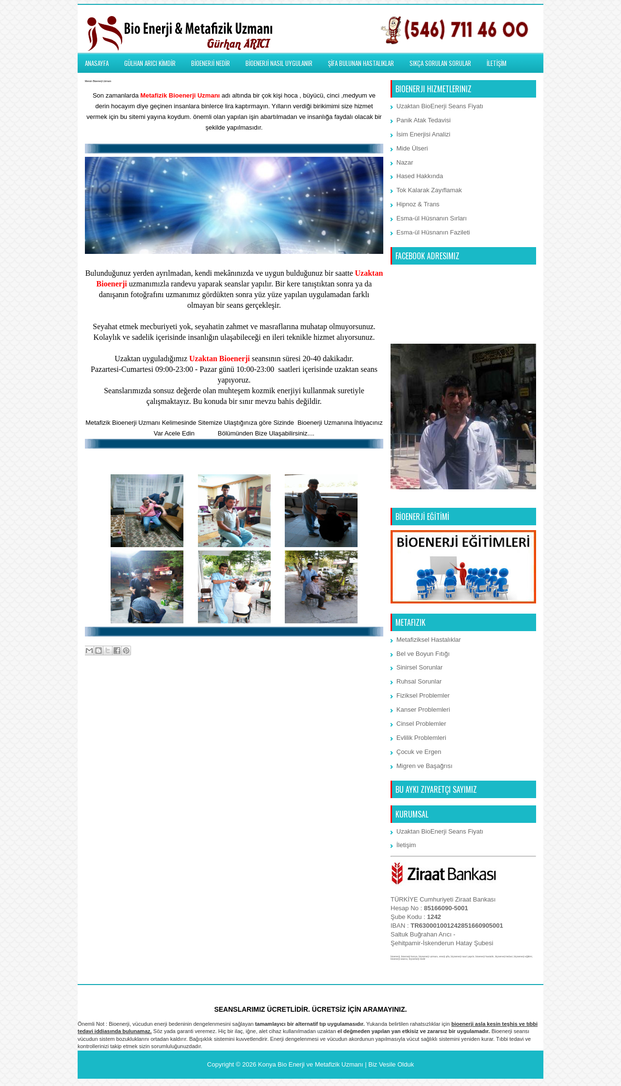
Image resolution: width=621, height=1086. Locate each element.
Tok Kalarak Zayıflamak (429, 190)
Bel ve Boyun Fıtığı (423, 653)
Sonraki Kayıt (106, 689)
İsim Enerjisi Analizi (423, 134)
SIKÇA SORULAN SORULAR (440, 63)
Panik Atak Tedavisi (423, 120)
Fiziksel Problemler (423, 695)
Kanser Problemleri (423, 709)
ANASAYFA (97, 63)
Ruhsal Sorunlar (418, 681)
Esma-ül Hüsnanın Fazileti (433, 232)
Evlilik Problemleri (421, 737)
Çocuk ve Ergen (418, 751)
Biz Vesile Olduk (391, 1064)
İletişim (206, 433)
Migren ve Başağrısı (424, 765)
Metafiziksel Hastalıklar (428, 639)
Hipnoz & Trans (418, 204)
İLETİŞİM (497, 63)
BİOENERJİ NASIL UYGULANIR (278, 63)
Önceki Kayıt (362, 689)
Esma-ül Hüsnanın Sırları (431, 218)
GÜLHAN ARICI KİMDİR (150, 63)
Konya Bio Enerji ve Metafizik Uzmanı (310, 1064)
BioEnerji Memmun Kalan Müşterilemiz (234, 459)
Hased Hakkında (419, 176)
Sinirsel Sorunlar (419, 667)
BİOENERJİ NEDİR (210, 63)
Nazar (404, 162)
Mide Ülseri (412, 148)
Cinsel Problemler (421, 723)
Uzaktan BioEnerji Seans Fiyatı (439, 106)
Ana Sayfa (234, 689)
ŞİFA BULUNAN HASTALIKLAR (361, 63)
